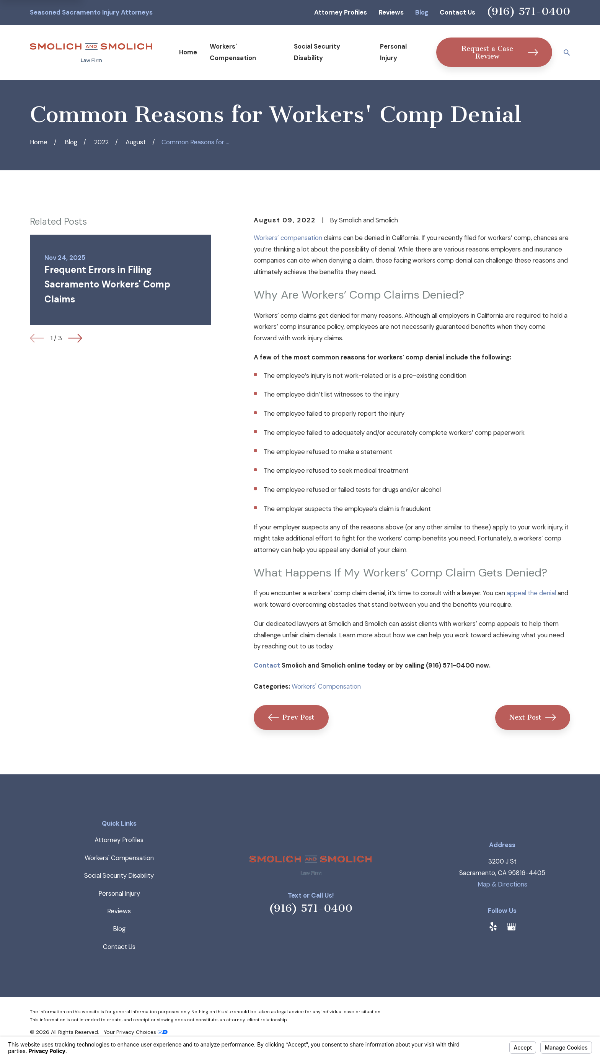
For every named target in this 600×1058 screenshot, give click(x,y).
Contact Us (457, 12)
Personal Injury (119, 893)
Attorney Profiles (340, 12)
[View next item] (75, 338)
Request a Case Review (499, 52)
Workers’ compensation (288, 237)
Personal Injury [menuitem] (393, 52)
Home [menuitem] (188, 52)
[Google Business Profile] (511, 926)
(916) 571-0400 (528, 11)
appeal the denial (531, 593)
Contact (267, 665)
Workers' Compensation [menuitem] (233, 52)
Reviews (391, 12)
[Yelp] (493, 926)
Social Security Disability (119, 875)
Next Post (532, 717)
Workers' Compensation (326, 686)
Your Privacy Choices (136, 1032)
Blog (421, 12)
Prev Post (291, 717)
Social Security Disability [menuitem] (317, 52)
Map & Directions (502, 884)
